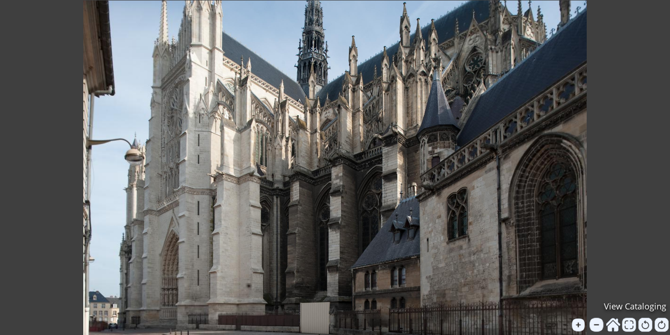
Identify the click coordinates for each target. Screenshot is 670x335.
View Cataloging (635, 306)
